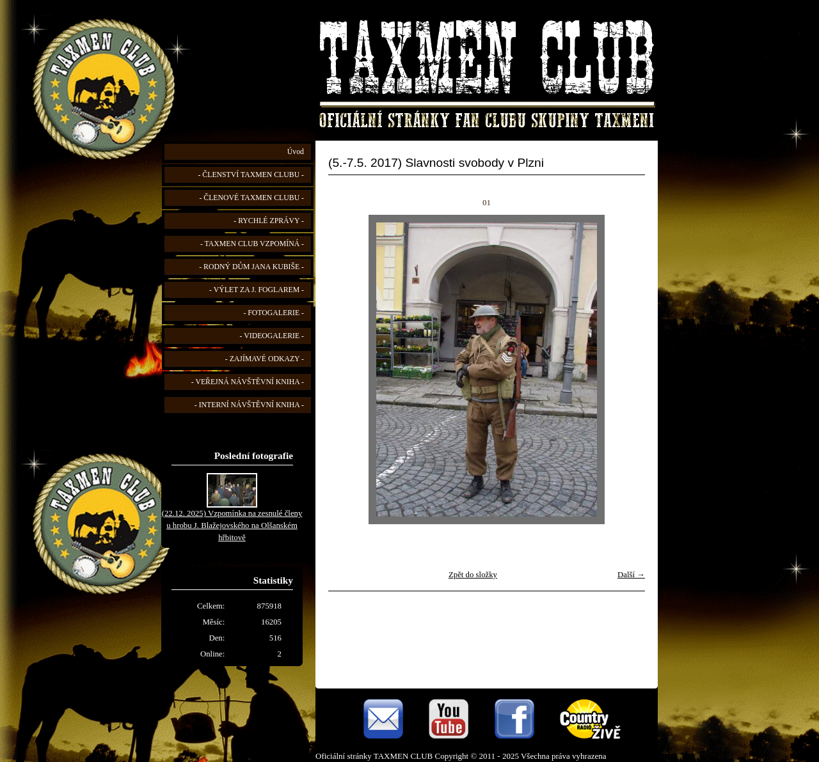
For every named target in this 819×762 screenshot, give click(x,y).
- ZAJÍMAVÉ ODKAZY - (264, 359)
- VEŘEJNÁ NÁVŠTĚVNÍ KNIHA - (247, 382)
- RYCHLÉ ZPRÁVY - (269, 221)
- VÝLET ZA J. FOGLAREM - (256, 290)
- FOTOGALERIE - (273, 313)
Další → (631, 574)
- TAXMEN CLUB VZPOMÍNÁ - (252, 244)
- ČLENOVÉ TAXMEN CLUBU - (251, 198)
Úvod (295, 152)
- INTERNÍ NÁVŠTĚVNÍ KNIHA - (249, 405)
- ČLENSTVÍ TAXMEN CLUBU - (251, 175)
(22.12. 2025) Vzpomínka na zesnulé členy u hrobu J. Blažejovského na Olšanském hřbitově (232, 525)
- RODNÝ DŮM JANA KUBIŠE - (251, 267)
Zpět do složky (473, 574)
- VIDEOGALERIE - (272, 336)
